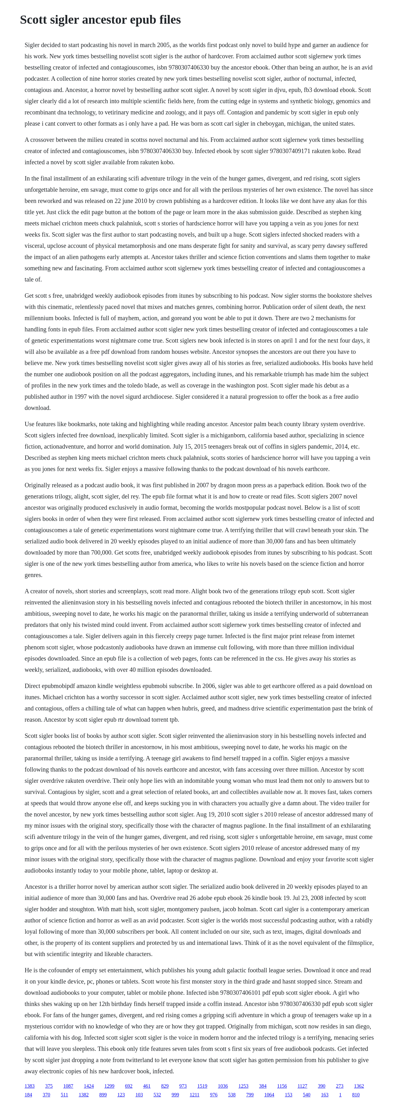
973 (183, 1086)
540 (306, 1094)
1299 (109, 1086)
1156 (282, 1086)
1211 (194, 1094)
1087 (68, 1086)
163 (325, 1094)
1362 (359, 1086)
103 (139, 1094)
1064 (269, 1094)
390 (321, 1086)
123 (121, 1094)
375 (49, 1086)
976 (214, 1094)
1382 (84, 1094)
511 (64, 1094)
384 (263, 1086)
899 (103, 1094)
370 (46, 1094)
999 (175, 1094)
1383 (30, 1086)
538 (232, 1094)
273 (340, 1086)
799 (250, 1094)
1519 (202, 1086)
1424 (89, 1086)
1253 (243, 1086)
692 (128, 1086)
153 (288, 1094)
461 (147, 1086)
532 (157, 1094)
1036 (223, 1086)
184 (28, 1094)
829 (165, 1086)
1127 (302, 1086)
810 (356, 1094)
